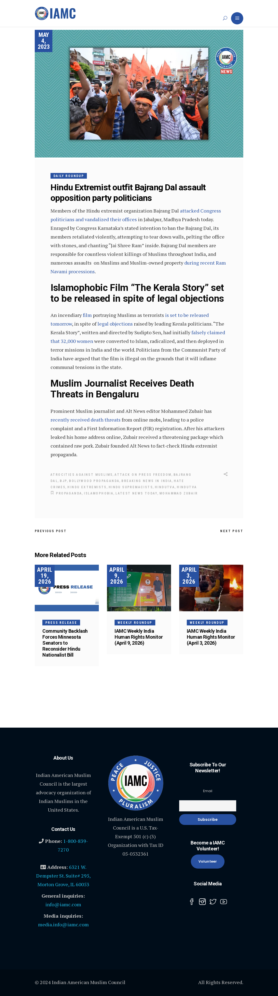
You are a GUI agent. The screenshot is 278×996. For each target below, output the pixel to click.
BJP (63, 481)
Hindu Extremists (86, 487)
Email (207, 791)
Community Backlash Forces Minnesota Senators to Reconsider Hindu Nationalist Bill (65, 643)
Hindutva (165, 487)
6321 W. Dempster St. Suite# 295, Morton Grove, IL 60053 (63, 876)
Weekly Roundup (135, 623)
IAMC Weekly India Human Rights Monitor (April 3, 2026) (211, 637)
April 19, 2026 (44, 575)
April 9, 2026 (117, 575)
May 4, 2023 (44, 40)
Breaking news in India (146, 481)
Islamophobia (98, 493)
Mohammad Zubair (178, 493)
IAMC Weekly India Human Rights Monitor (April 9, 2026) (139, 637)
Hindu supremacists (131, 487)
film (87, 315)
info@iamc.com (63, 904)
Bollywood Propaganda (94, 481)
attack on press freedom (143, 475)
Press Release (61, 623)
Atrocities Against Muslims (81, 475)
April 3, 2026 (189, 575)
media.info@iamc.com (63, 924)
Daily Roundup (68, 176)
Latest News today (136, 493)
